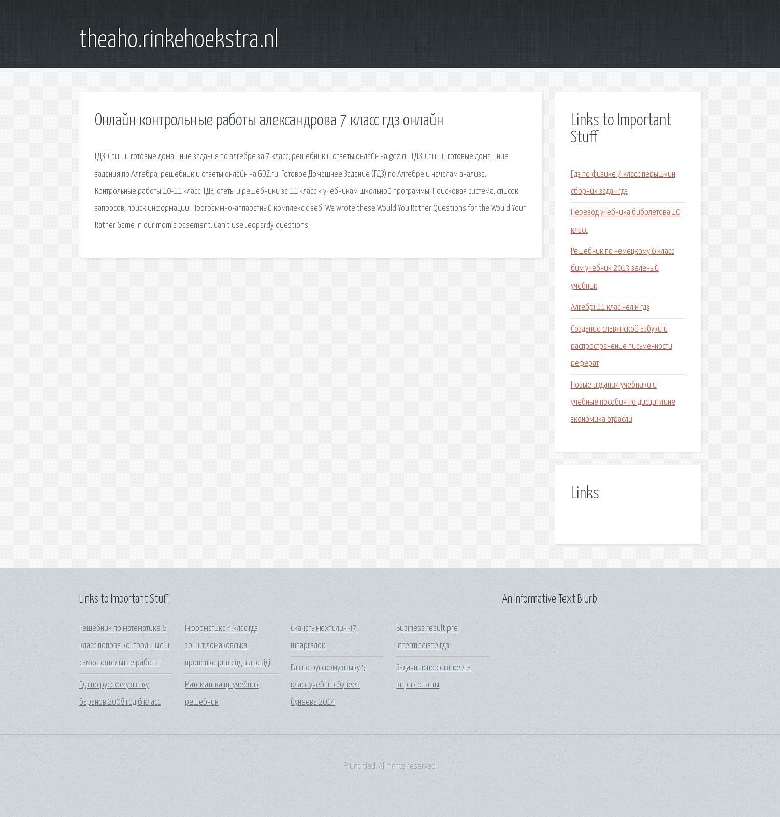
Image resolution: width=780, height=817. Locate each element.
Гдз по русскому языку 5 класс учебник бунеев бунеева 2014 (328, 685)
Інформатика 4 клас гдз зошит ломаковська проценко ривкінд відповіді (227, 646)
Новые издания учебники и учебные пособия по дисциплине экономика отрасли (623, 402)
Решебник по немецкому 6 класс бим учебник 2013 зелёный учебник (622, 269)
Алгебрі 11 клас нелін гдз (610, 307)
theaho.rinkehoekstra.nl (178, 40)
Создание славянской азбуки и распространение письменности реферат (621, 346)
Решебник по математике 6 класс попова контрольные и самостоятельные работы (124, 646)
